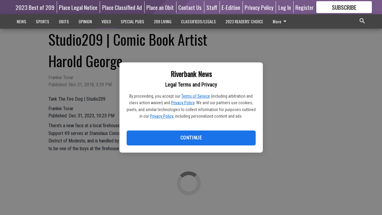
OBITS (64, 21)
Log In (284, 7)
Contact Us (190, 7)
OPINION (85, 21)
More (281, 21)
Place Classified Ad (122, 7)
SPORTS (42, 21)
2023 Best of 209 (35, 7)
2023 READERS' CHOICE (244, 21)
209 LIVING (162, 21)
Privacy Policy (182, 102)
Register (304, 7)
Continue (191, 138)
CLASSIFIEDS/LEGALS (198, 21)
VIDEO (106, 21)
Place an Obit (160, 7)
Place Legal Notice (78, 7)
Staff (211, 7)
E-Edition (231, 7)
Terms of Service (195, 96)
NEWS (21, 21)
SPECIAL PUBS (132, 21)
